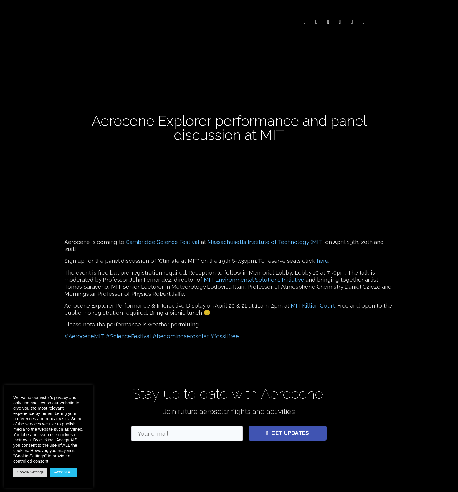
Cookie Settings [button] (30, 472)
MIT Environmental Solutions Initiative (254, 274)
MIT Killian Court (313, 300)
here (322, 255)
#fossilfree (224, 331)
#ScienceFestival (128, 331)
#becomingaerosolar (181, 331)
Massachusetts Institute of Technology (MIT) (265, 236)
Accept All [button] (63, 472)
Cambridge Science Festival (162, 236)
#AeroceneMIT (84, 331)
